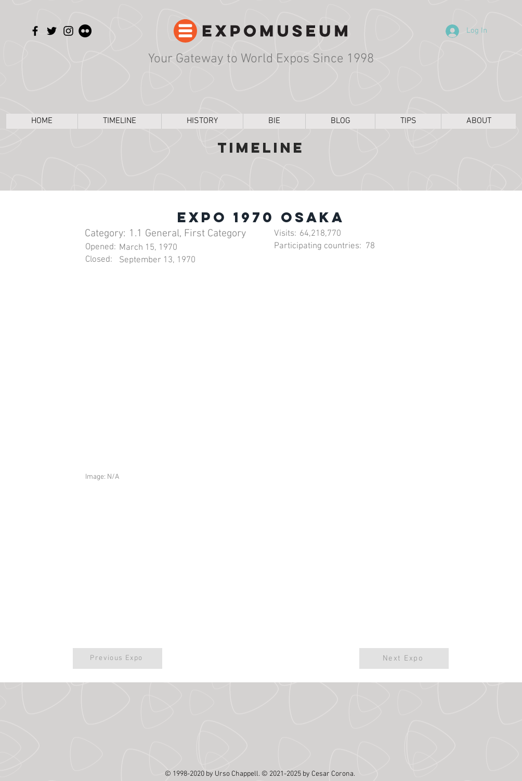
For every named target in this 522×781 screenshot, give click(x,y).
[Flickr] (85, 30)
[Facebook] (35, 30)
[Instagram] (68, 30)
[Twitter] (51, 30)
